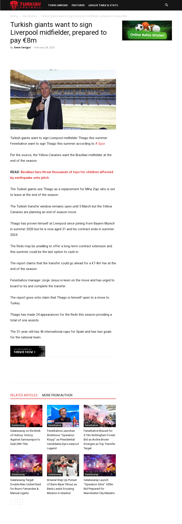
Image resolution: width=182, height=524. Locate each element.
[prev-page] (13, 502)
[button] (166, 5)
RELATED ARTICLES (24, 395)
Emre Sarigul (22, 47)
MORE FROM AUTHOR (57, 395)
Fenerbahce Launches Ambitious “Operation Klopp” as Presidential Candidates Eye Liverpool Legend (63, 439)
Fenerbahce (29, 16)
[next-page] (20, 502)
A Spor (100, 144)
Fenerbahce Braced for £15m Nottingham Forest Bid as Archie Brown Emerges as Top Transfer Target (99, 439)
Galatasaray (18, 425)
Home (14, 16)
